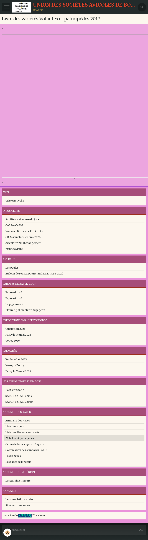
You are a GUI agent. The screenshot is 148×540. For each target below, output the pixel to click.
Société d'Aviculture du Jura (22, 219)
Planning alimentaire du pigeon (25, 310)
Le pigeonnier (14, 304)
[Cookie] (8, 533)
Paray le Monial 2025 (18, 371)
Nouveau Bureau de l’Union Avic (25, 231)
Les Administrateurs (17, 480)
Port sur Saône (14, 390)
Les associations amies (19, 499)
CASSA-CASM (14, 225)
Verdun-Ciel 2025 (16, 359)
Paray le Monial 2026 (18, 334)
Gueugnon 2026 (15, 328)
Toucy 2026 (12, 340)
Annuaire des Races (17, 420)
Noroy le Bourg (14, 365)
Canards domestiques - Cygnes (24, 444)
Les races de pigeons (18, 461)
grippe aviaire (14, 249)
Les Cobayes (13, 456)
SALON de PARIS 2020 (19, 401)
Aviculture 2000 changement (23, 243)
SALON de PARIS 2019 (18, 395)
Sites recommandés (17, 505)
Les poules (11, 267)
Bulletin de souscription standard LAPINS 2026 (34, 273)
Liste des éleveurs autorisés (22, 432)
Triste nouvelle (14, 200)
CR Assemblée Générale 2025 (23, 237)
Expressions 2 (13, 298)
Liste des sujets (14, 426)
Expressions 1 (13, 292)
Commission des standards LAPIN (26, 450)
